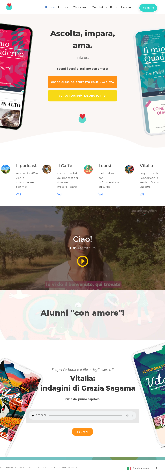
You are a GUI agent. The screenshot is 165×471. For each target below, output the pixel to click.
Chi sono (81, 7)
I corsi (64, 7)
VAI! (18, 194)
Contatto (99, 7)
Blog (114, 7)
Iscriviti (148, 8)
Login (126, 7)
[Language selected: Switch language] (142, 468)
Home (50, 7)
